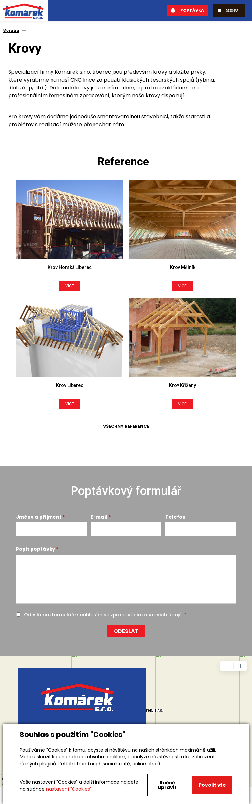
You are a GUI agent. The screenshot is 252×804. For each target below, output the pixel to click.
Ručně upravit (167, 785)
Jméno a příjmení (38, 517)
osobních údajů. (163, 614)
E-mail (99, 517)
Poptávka (187, 10)
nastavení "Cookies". (69, 789)
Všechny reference (126, 426)
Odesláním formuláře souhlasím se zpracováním (103, 614)
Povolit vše (212, 785)
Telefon (175, 517)
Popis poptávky (35, 549)
